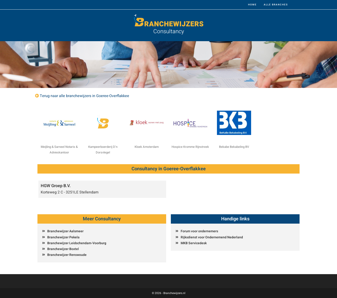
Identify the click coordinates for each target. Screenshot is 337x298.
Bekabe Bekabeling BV (234, 147)
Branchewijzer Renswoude (67, 254)
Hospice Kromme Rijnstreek (190, 147)
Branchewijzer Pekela (63, 237)
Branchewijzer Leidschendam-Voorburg (76, 243)
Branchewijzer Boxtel (63, 249)
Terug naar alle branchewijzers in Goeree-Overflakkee (84, 96)
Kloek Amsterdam (147, 147)
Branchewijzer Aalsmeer (65, 231)
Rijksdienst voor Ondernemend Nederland (212, 237)
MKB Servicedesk (194, 243)
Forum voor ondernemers (199, 231)
